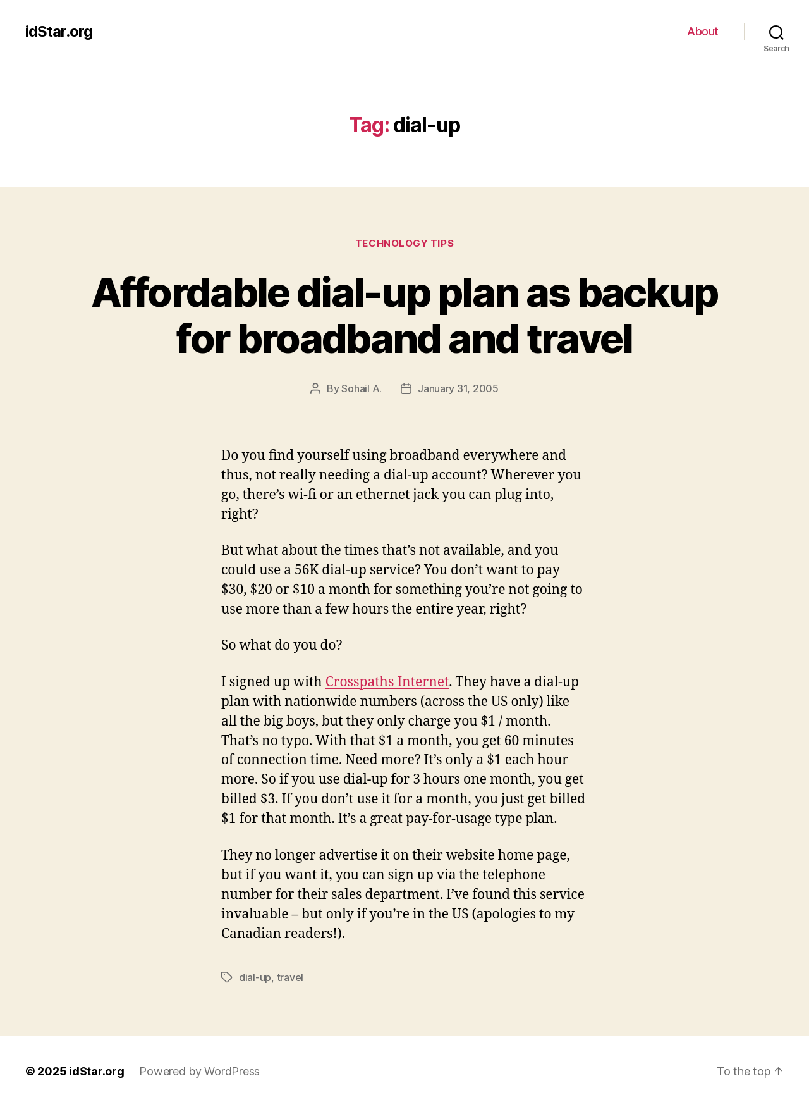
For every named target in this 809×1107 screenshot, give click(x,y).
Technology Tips (404, 243)
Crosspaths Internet (387, 682)
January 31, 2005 (458, 388)
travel (290, 977)
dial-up (255, 977)
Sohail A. (361, 388)
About (703, 31)
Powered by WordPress (199, 1071)
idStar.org (58, 31)
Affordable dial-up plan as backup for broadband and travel (404, 315)
